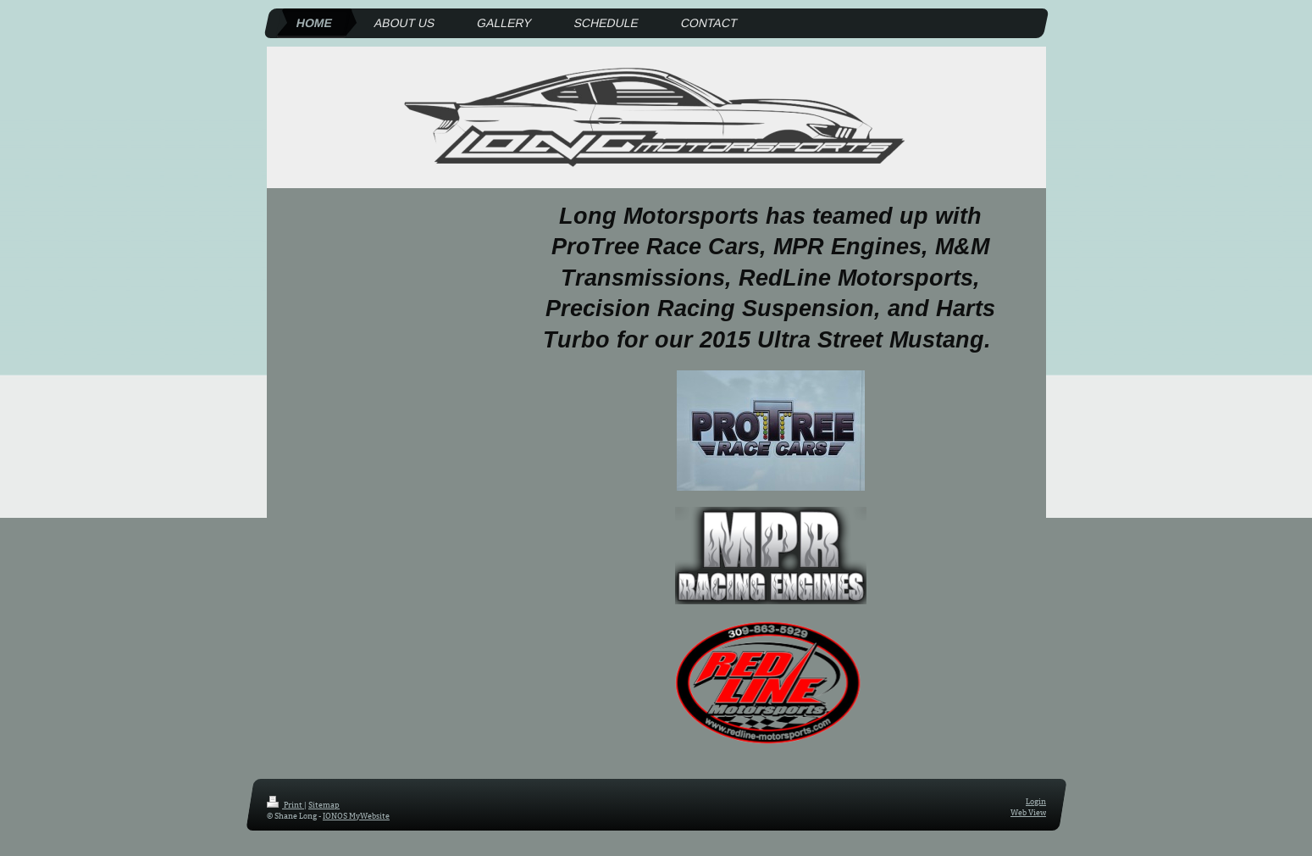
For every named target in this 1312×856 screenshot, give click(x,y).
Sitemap (324, 804)
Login (1036, 801)
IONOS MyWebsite (356, 814)
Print (285, 804)
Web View (1028, 811)
